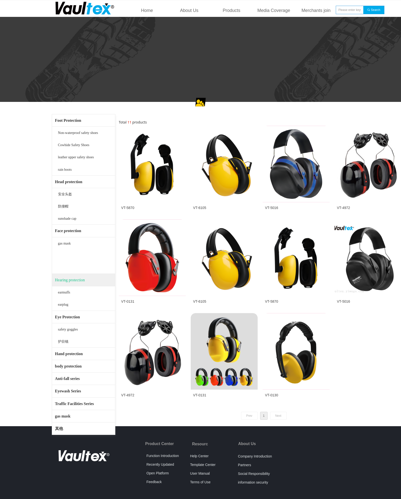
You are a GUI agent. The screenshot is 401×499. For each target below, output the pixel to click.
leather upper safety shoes (76, 157)
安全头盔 (65, 194)
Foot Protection (68, 120)
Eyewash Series (68, 391)
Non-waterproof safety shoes (78, 133)
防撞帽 (63, 206)
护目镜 (63, 341)
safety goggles (68, 329)
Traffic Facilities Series (74, 404)
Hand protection (69, 354)
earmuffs (64, 292)
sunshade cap (67, 218)
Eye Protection (67, 317)
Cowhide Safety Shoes (74, 145)
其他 (59, 428)
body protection (68, 366)
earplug (63, 304)
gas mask (64, 243)
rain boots (65, 169)
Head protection (68, 182)
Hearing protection (70, 280)
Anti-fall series (67, 378)
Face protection (68, 231)
